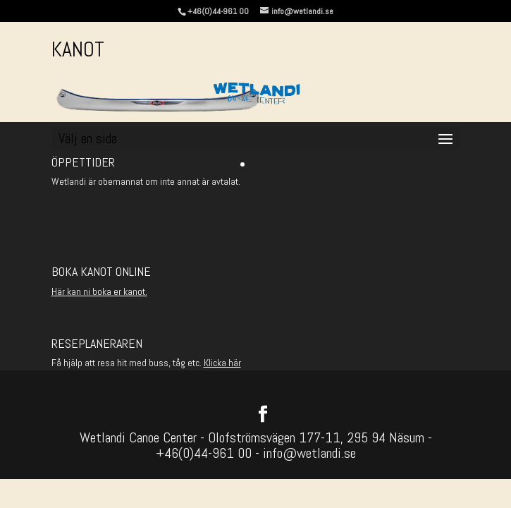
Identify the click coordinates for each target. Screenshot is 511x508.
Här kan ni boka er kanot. (99, 291)
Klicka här (222, 362)
